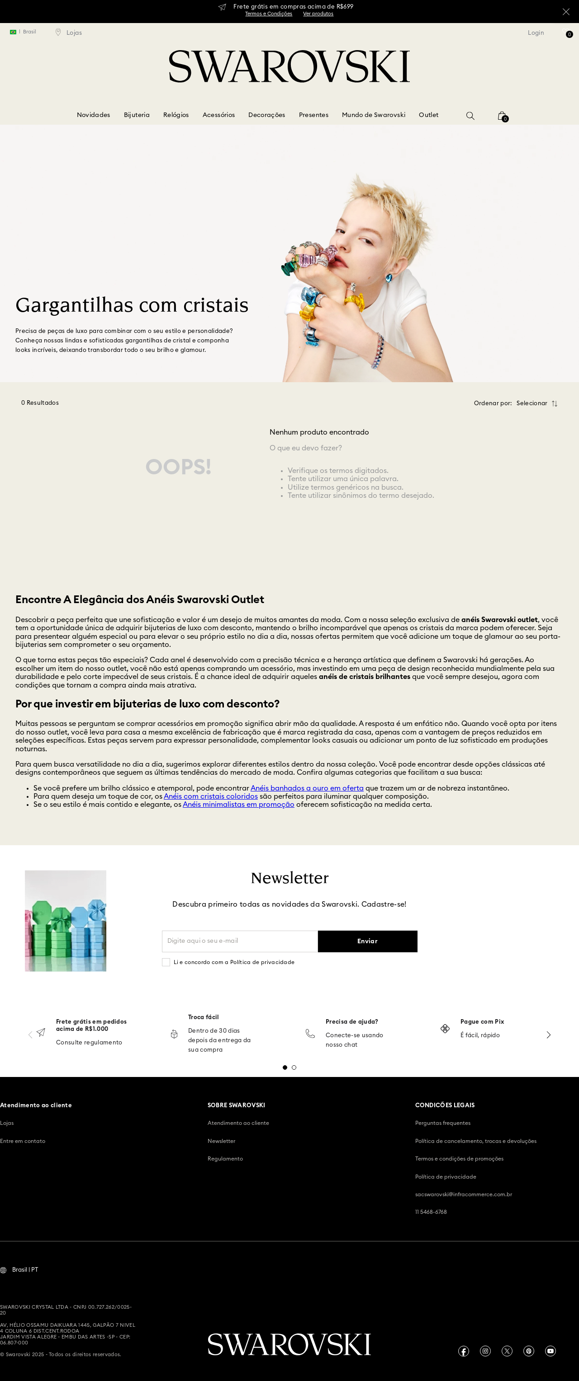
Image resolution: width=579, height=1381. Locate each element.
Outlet (428, 115)
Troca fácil (203, 1017)
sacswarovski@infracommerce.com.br (463, 1193)
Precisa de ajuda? (352, 1021)
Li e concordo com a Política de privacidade (234, 961)
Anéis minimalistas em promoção (238, 803)
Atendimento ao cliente (238, 1122)
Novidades (93, 115)
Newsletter (221, 1140)
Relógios (176, 115)
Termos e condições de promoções (459, 1158)
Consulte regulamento (89, 1042)
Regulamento (225, 1158)
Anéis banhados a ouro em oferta (307, 787)
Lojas (7, 1122)
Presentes (313, 115)
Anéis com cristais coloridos (211, 795)
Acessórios (219, 115)
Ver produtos (318, 13)
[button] (470, 116)
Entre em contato (22, 1140)
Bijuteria (137, 115)
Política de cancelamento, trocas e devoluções (475, 1140)
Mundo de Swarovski (373, 115)
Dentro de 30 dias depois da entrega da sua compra (219, 1039)
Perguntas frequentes (442, 1122)
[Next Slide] (548, 1033)
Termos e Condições (268, 13)
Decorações (266, 115)
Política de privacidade (445, 1176)
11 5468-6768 (431, 1211)
